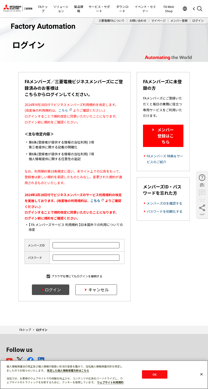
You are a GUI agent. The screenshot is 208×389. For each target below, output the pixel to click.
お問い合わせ (137, 20)
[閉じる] (201, 374)
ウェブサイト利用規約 (110, 382)
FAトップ (25, 330)
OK (155, 374)
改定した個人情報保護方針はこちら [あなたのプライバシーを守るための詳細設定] (68, 370)
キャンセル (98, 290)
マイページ (158, 20)
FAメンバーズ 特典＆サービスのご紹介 (165, 158)
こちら (65, 110)
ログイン (198, 20)
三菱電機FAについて (112, 20)
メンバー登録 (178, 20)
